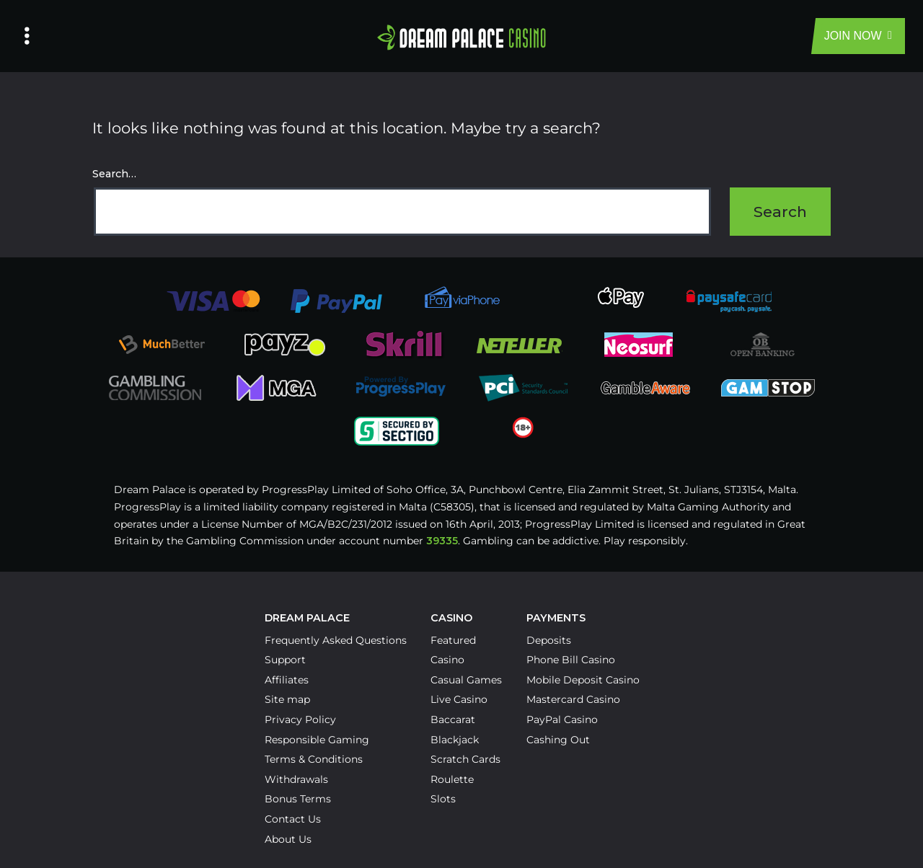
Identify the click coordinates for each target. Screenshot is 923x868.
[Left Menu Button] (27, 36)
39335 (442, 540)
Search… (114, 173)
